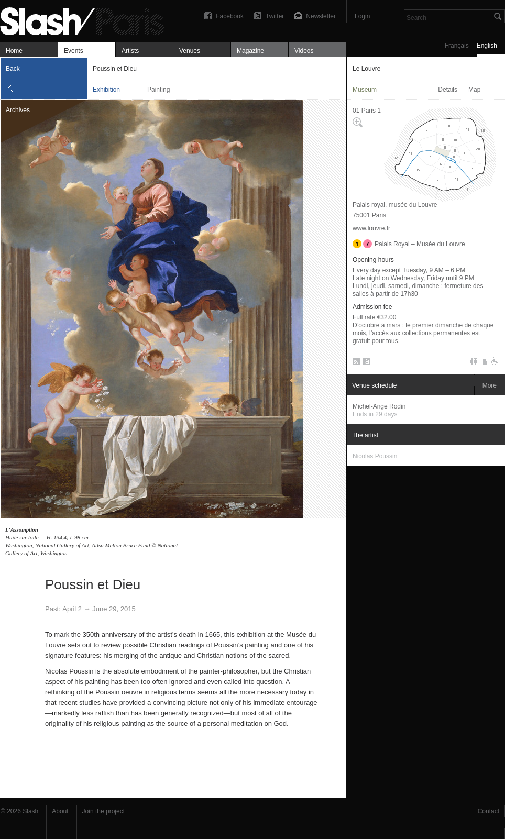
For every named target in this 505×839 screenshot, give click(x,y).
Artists (130, 50)
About (60, 811)
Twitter (275, 16)
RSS (354, 363)
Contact (488, 811)
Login (362, 16)
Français (457, 45)
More (489, 385)
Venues (189, 50)
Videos (303, 50)
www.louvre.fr (371, 228)
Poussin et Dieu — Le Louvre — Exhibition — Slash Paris (86, 19)
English (487, 45)
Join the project (103, 811)
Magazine (250, 50)
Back (13, 68)
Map (474, 89)
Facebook (230, 16)
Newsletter (321, 16)
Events (73, 50)
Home (14, 50)
